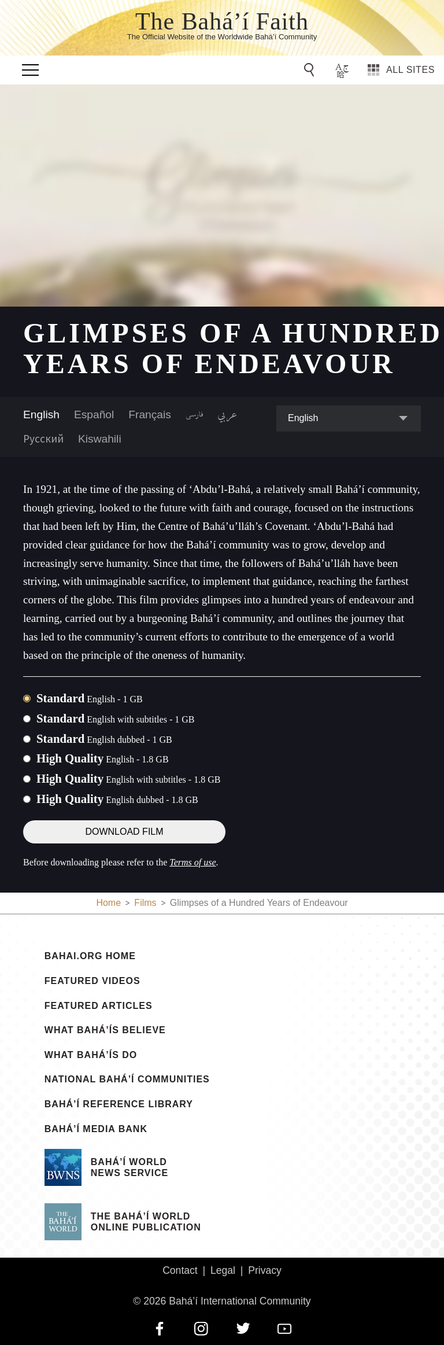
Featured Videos (92, 981)
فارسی (194, 415)
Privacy (265, 1270)
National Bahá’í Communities (127, 1079)
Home (108, 903)
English (41, 414)
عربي (227, 415)
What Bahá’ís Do (91, 1055)
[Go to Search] (311, 70)
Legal (222, 1270)
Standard (89, 698)
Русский (43, 438)
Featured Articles (99, 1006)
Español (94, 414)
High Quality (102, 758)
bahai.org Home (90, 956)
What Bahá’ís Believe (105, 1030)
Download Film (124, 832)
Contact (180, 1270)
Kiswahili (99, 439)
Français (149, 414)
